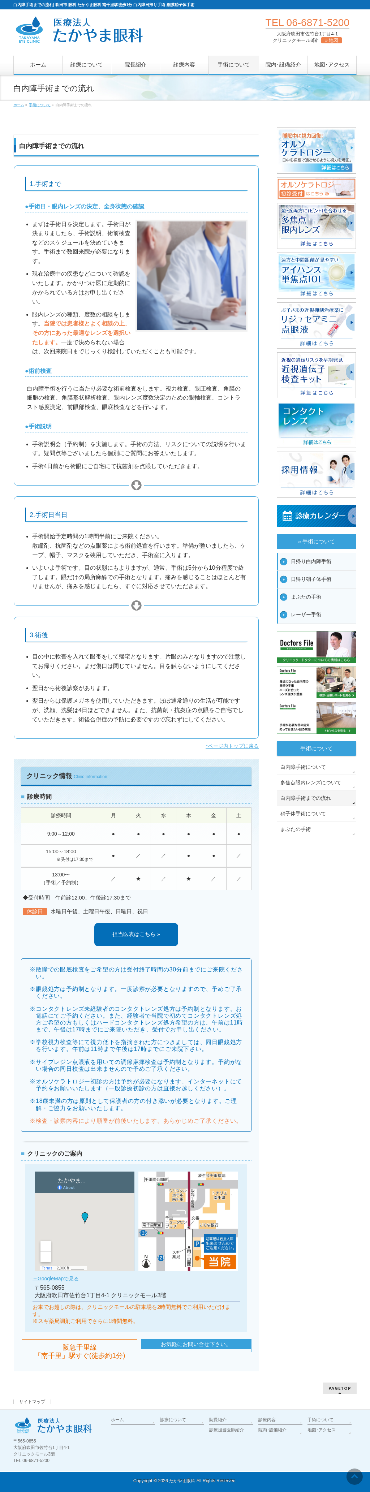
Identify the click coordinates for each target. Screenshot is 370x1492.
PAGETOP (339, 1388)
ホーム (117, 1419)
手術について (316, 748)
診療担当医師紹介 (226, 1429)
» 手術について (316, 541)
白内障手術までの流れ (305, 798)
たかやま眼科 (182, 1480)
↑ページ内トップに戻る (232, 746)
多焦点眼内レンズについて (310, 782)
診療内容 (267, 1419)
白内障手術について (303, 767)
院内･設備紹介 (272, 1429)
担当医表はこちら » (136, 934)
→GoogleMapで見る (56, 1278)
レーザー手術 (306, 614)
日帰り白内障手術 (311, 561)
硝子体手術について (303, 813)
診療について (173, 1419)
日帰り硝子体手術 (311, 579)
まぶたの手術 (306, 597)
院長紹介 (218, 1419)
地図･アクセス (321, 1429)
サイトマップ (32, 1402)
